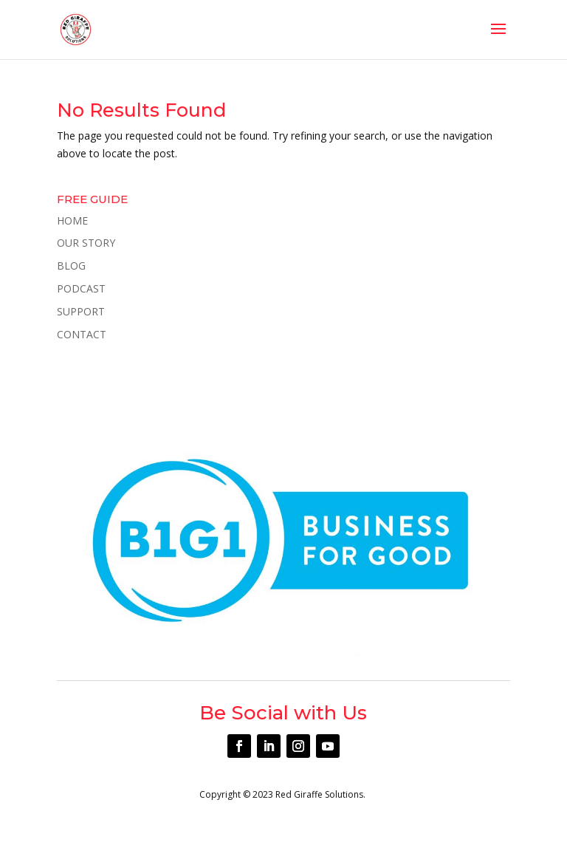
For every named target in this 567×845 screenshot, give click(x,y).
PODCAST (81, 288)
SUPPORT (81, 311)
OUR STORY (86, 243)
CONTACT (81, 334)
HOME (72, 220)
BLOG (71, 266)
